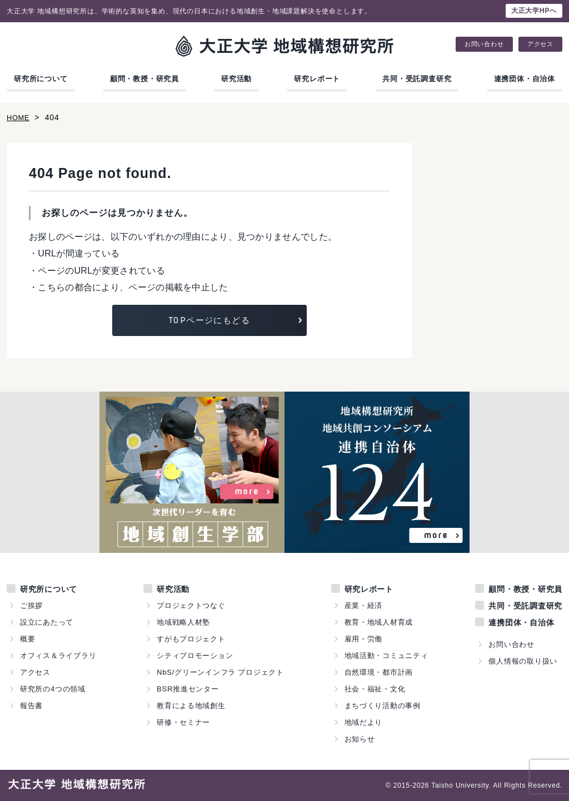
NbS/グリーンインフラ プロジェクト (220, 672)
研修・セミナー (184, 722)
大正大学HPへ (534, 10)
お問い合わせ (484, 44)
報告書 (31, 705)
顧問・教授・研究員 (144, 79)
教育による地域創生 (191, 705)
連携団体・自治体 (524, 79)
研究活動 (236, 79)
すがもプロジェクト (191, 639)
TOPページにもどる (209, 320)
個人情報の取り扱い (522, 661)
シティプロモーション (195, 655)
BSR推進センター (188, 689)
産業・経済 (363, 605)
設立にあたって (47, 622)
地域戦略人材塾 (184, 622)
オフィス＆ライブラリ (58, 655)
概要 (28, 639)
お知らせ (359, 739)
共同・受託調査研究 (416, 79)
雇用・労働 (363, 639)
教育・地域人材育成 (378, 622)
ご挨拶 (31, 605)
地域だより (363, 722)
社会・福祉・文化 (374, 689)
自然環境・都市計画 (378, 672)
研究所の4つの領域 (53, 689)
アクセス (540, 44)
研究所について (41, 79)
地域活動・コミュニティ (386, 655)
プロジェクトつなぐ (191, 605)
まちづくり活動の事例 (382, 705)
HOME (19, 117)
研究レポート (317, 79)
